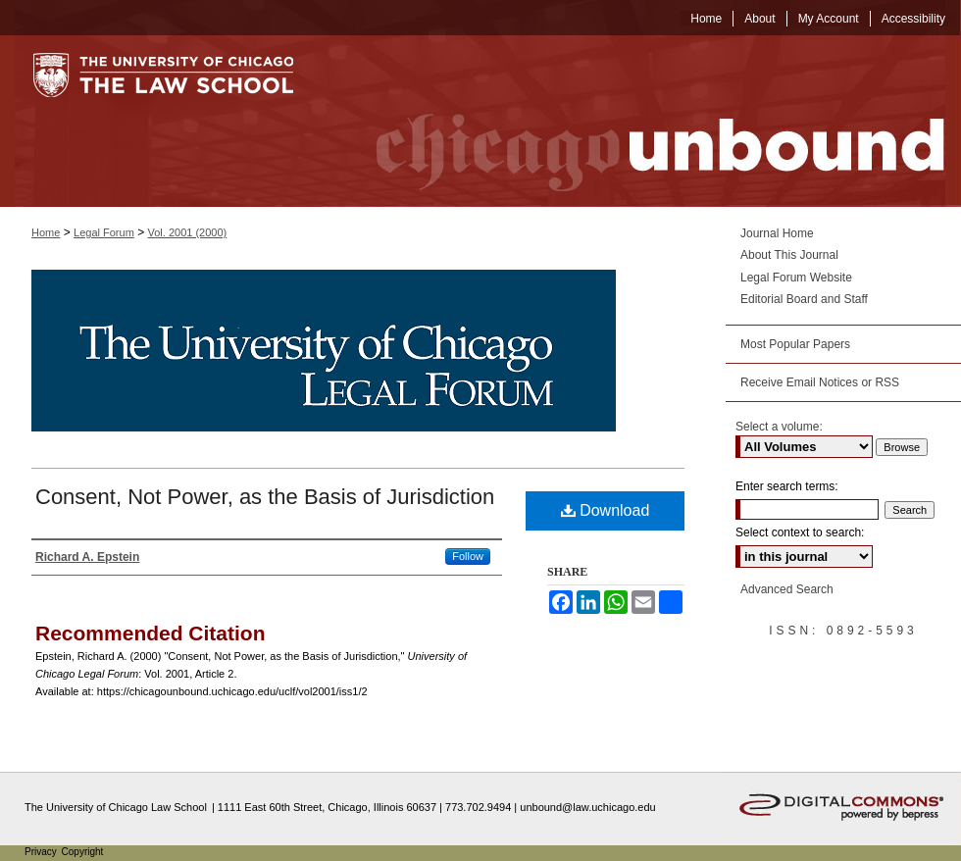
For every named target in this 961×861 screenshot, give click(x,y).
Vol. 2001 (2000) (188, 232)
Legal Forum (104, 232)
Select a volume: (779, 426)
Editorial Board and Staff (804, 299)
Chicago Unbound (642, 121)
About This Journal (789, 255)
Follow (467, 556)
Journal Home (777, 233)
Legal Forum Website (796, 277)
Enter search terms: (786, 486)
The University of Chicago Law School (116, 807)
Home (45, 232)
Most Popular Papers (795, 344)
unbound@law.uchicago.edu (587, 807)
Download (605, 510)
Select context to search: (799, 532)
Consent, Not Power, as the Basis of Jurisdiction (264, 496)
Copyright (83, 851)
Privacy (42, 851)
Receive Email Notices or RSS (819, 382)
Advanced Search (787, 589)
